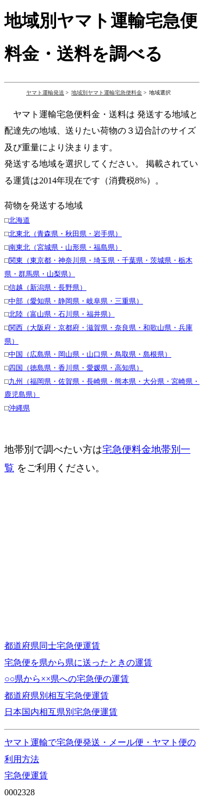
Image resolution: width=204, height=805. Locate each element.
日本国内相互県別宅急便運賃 (61, 712)
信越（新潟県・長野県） (47, 287)
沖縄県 (19, 408)
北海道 (19, 220)
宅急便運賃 (26, 775)
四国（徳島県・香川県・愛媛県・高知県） (76, 368)
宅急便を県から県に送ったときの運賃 (78, 662)
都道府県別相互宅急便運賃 (56, 695)
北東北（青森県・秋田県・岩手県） (65, 234)
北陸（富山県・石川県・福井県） (62, 314)
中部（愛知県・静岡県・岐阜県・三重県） (76, 301)
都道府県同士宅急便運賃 (52, 645)
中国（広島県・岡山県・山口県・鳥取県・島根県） (90, 354)
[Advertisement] (95, 553)
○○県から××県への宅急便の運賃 (66, 678)
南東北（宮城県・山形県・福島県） (65, 247)
